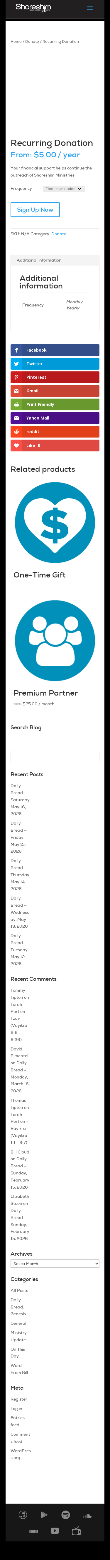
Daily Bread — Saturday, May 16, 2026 (21, 799)
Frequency (21, 188)
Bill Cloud (20, 1152)
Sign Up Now (35, 209)
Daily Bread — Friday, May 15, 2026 (19, 837)
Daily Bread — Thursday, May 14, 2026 (20, 874)
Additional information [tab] (39, 260)
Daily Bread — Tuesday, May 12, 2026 (19, 949)
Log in (16, 1408)
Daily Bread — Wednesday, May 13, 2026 (20, 912)
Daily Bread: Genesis (18, 1307)
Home (16, 41)
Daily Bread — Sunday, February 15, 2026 (20, 1172)
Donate (32, 41)
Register (19, 1399)
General (18, 1323)
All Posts (19, 1290)
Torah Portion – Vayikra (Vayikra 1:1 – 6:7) (19, 1128)
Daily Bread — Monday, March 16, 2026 (20, 1077)
